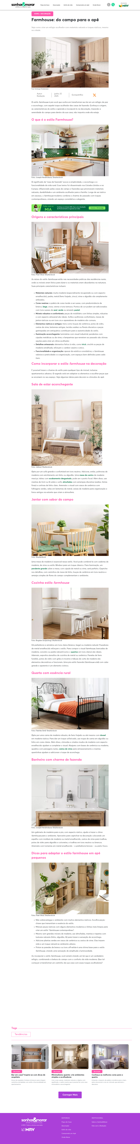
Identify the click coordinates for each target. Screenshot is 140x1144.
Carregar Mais (70, 1095)
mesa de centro (87, 475)
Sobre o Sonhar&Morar (99, 1122)
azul (55, 310)
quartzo (75, 652)
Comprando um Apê (82, 5)
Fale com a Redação (99, 1126)
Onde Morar (97, 5)
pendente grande (39, 569)
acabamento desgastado (60, 479)
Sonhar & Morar (23, 3)
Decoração (56, 5)
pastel (77, 310)
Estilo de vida (68, 5)
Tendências (21, 1034)
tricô (84, 344)
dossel (103, 735)
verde (60, 310)
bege (45, 307)
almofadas (67, 482)
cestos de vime (65, 749)
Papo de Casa (44, 5)
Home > (37, 14)
